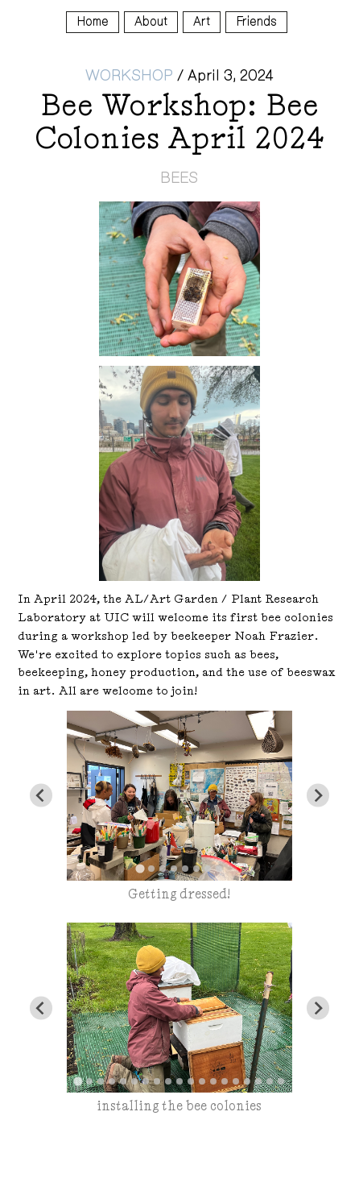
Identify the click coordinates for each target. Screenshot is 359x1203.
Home (92, 21)
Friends (256, 21)
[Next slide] (318, 795)
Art (201, 21)
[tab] (139, 869)
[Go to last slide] (41, 795)
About (150, 21)
